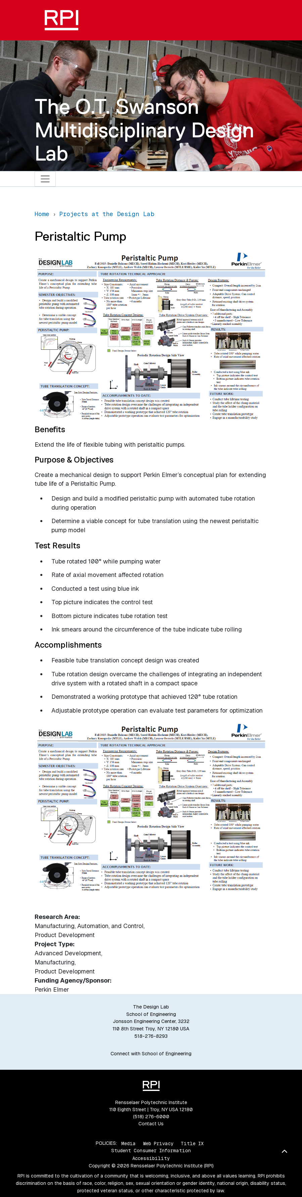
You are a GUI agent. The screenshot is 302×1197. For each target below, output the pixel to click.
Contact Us (151, 1124)
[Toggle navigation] (45, 178)
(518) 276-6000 (151, 1117)
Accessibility (151, 1158)
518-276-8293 (151, 1036)
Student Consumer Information (151, 1151)
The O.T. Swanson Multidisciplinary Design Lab (144, 130)
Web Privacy (158, 1143)
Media (128, 1143)
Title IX (192, 1143)
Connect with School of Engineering (151, 1054)
